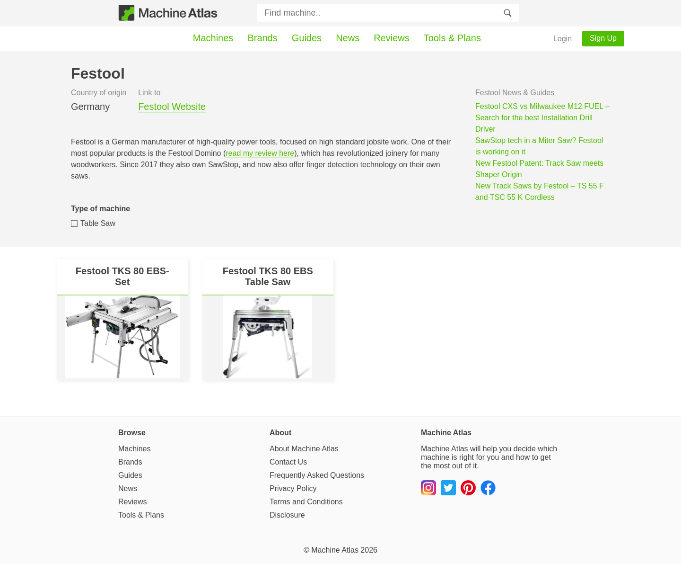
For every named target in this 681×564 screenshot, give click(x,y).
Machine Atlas (334, 550)
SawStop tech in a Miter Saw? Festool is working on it (539, 146)
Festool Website (172, 106)
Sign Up (603, 38)
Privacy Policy (293, 488)
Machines (213, 38)
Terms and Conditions (306, 502)
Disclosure (287, 515)
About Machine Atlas (304, 449)
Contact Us (288, 462)
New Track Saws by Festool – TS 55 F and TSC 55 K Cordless (539, 191)
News (347, 38)
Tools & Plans (452, 38)
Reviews (392, 38)
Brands (262, 38)
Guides (307, 38)
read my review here (260, 153)
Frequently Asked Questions (317, 475)
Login (562, 39)
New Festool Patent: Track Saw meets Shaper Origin (539, 169)
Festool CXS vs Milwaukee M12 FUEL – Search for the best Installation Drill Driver (542, 117)
